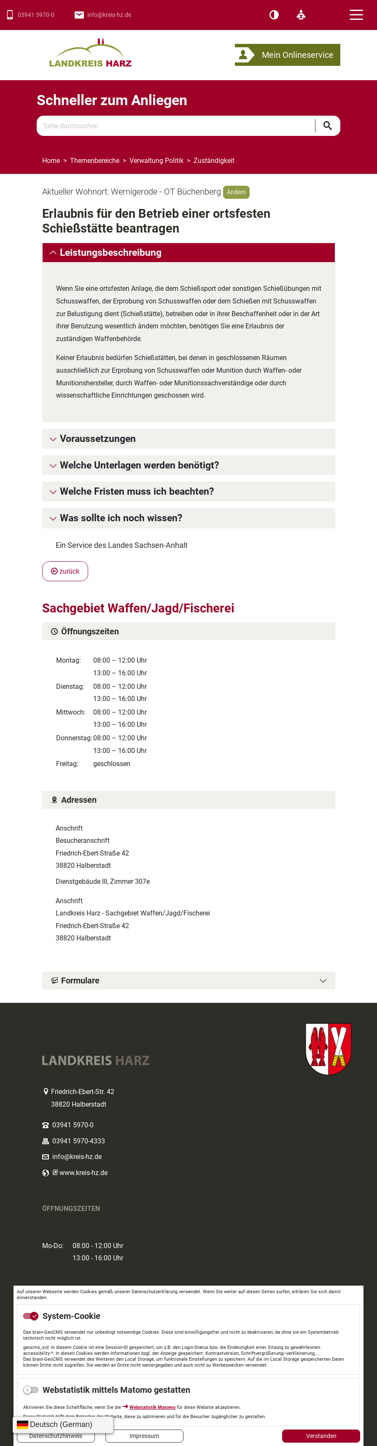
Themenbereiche (94, 161)
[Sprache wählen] (63, 1425)
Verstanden (321, 1435)
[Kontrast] (274, 15)
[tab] (189, 253)
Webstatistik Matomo (152, 1407)
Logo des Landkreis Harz (101, 48)
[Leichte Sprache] (301, 15)
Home (51, 161)
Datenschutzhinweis (55, 1435)
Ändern (236, 192)
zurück (65, 571)
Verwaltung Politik (156, 161)
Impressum (144, 1435)
